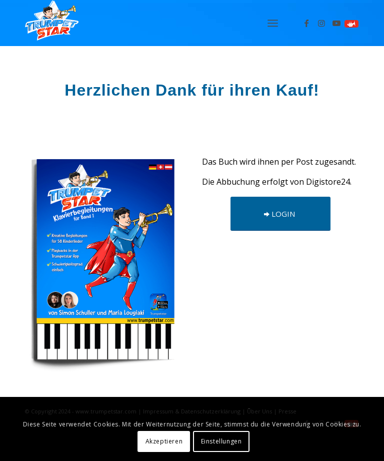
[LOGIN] (280, 214)
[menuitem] (273, 23)
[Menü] (273, 23)
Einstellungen (221, 441)
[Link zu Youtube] (336, 23)
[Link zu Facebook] (306, 23)
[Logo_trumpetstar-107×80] (51, 23)
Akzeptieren (164, 441)
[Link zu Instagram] (321, 23)
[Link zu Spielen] (351, 23)
